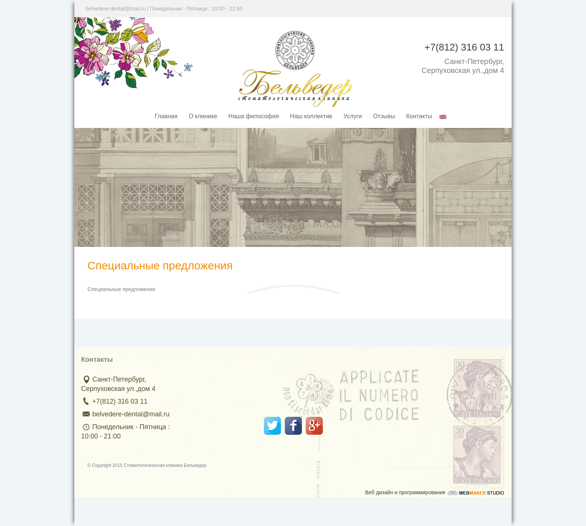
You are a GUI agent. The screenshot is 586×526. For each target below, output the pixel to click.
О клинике (203, 116)
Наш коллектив (311, 116)
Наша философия (253, 116)
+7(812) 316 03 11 (119, 401)
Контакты (419, 116)
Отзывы (384, 116)
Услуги (352, 116)
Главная (166, 116)
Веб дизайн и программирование (434, 492)
